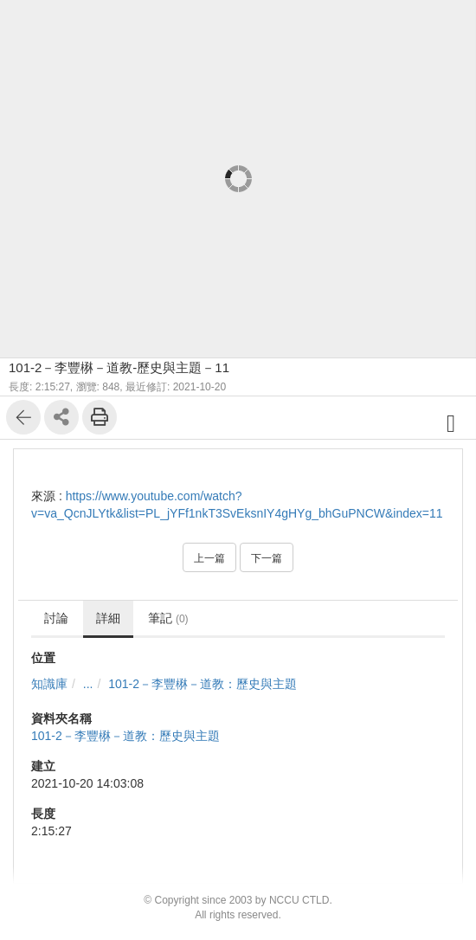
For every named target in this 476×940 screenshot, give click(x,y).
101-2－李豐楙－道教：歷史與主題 (202, 684)
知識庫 (49, 684)
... (88, 684)
